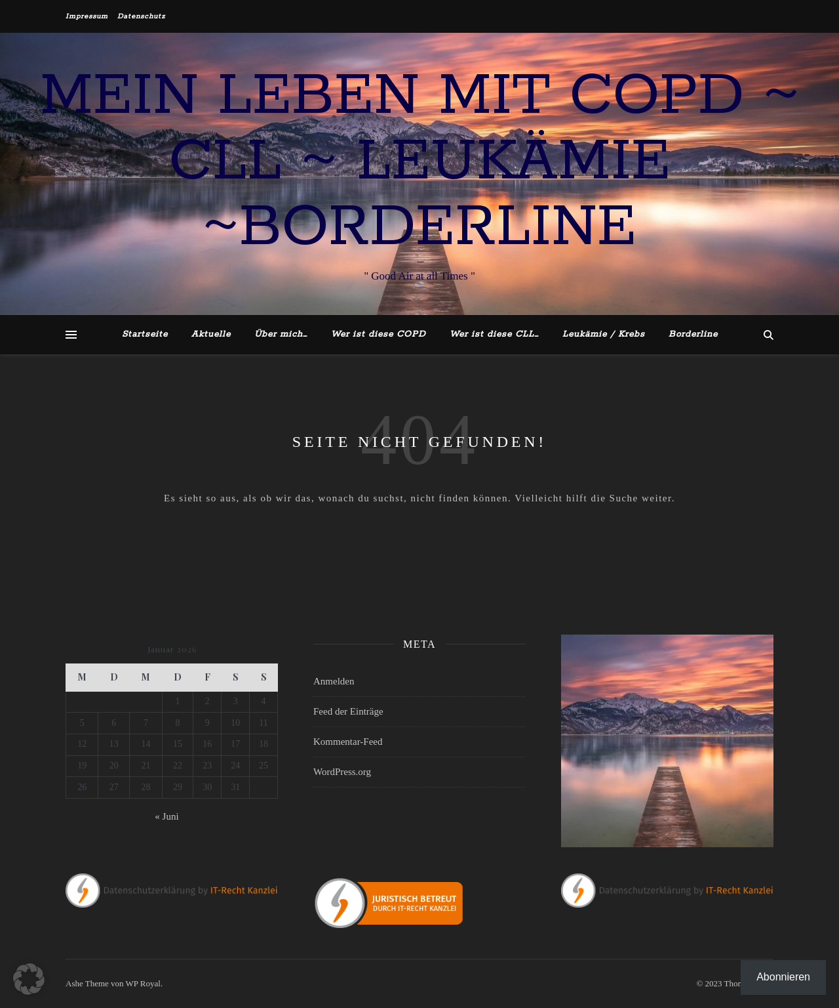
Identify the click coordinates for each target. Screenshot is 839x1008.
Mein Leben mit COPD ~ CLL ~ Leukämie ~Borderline (420, 162)
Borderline (693, 334)
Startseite (145, 334)
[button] (29, 979)
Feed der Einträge (348, 711)
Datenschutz (141, 16)
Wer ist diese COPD (378, 334)
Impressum (87, 16)
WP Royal (143, 983)
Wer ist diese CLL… (494, 334)
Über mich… (280, 334)
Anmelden (333, 681)
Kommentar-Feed (348, 741)
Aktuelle (211, 334)
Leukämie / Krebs (603, 334)
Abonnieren (783, 976)
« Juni (166, 816)
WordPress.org (342, 771)
